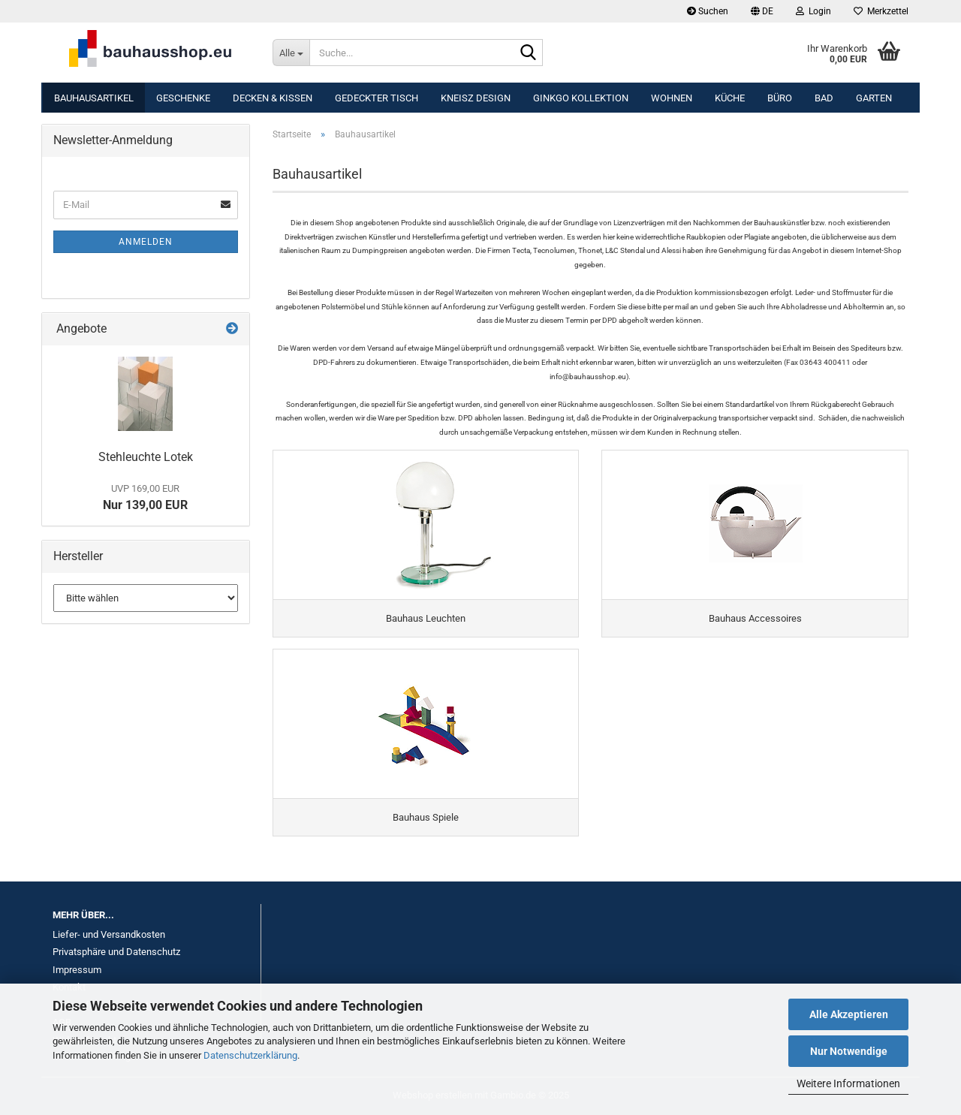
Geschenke (183, 98)
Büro (779, 98)
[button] (762, 11)
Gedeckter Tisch (376, 98)
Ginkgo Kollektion (580, 98)
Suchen (707, 11)
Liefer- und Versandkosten (109, 934)
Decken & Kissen (272, 98)
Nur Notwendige (848, 1051)
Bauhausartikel (94, 98)
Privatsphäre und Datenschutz (116, 951)
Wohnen (671, 98)
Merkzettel (881, 11)
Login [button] (813, 11)
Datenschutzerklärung (250, 1055)
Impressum (77, 969)
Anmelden (146, 242)
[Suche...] (291, 52)
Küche (730, 98)
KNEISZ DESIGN (476, 98)
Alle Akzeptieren (848, 1014)
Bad (824, 98)
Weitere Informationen (848, 1083)
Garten (874, 98)
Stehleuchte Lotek (145, 457)
